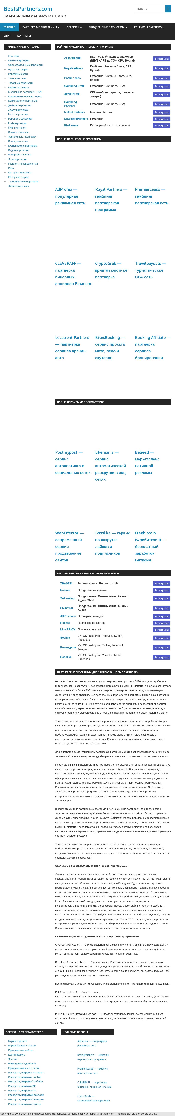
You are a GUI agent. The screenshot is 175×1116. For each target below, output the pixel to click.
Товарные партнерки (20, 82)
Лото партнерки (17, 159)
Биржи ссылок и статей (22, 1045)
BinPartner (71, 125)
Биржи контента (17, 1041)
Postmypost (68, 647)
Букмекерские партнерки (23, 100)
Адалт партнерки (18, 109)
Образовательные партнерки (25, 64)
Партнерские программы (39, 27)
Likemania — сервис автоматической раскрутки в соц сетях (110, 466)
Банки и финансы (18, 132)
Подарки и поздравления (23, 163)
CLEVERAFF (72, 58)
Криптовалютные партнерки (24, 96)
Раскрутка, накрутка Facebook (26, 1095)
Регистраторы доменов (22, 1063)
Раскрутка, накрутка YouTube (25, 1081)
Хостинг (13, 1059)
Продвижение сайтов (20, 1050)
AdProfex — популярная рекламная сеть (70, 196)
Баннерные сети (18, 141)
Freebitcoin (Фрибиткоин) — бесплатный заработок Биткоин (150, 546)
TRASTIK (66, 583)
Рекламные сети (18, 74)
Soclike (65, 637)
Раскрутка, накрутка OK (22, 1090)
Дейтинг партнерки (19, 105)
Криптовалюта (16, 1054)
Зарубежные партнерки (22, 136)
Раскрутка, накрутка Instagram (26, 1072)
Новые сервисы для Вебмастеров (81, 401)
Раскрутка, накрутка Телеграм (26, 1099)
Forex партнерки (18, 114)
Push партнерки (17, 123)
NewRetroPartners (76, 118)
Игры (11, 168)
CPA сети (13, 56)
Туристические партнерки (23, 181)
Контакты (24, 35)
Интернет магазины (19, 172)
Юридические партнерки (22, 145)
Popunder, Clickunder (20, 118)
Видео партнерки (18, 150)
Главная (9, 27)
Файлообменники (18, 186)
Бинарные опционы (19, 154)
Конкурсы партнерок (148, 27)
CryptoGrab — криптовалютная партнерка (111, 270)
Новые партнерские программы (79, 139)
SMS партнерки (17, 127)
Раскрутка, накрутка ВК (22, 1086)
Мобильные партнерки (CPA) (25, 91)
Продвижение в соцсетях (106, 27)
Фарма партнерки (18, 87)
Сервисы (73, 27)
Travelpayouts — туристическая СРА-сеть (150, 270)
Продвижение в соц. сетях (23, 1068)
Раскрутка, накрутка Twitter (24, 1104)
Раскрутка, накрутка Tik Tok (24, 1077)
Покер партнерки (18, 177)
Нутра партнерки (18, 69)
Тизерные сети (17, 78)
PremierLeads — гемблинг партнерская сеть (151, 196)
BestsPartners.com (28, 8)
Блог (7, 35)
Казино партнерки (18, 60)
